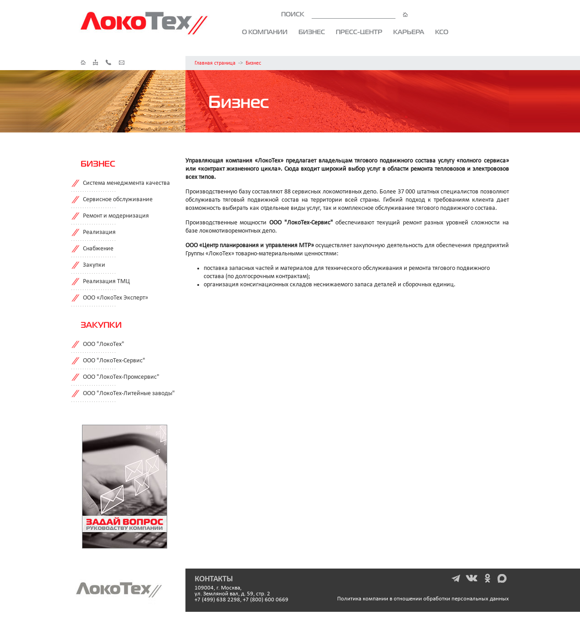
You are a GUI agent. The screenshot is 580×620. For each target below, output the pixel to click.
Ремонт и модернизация (116, 216)
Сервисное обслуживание (118, 199)
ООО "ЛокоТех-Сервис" (114, 360)
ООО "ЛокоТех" (103, 344)
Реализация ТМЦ (106, 281)
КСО (441, 32)
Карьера (408, 32)
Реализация (99, 232)
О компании (264, 32)
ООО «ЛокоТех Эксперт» (115, 298)
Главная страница (215, 63)
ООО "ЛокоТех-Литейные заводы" (129, 393)
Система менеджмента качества (126, 183)
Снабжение (98, 248)
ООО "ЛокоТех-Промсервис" (121, 377)
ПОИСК (344, 14)
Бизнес (311, 32)
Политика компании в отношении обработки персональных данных (423, 599)
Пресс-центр (359, 32)
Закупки (94, 265)
